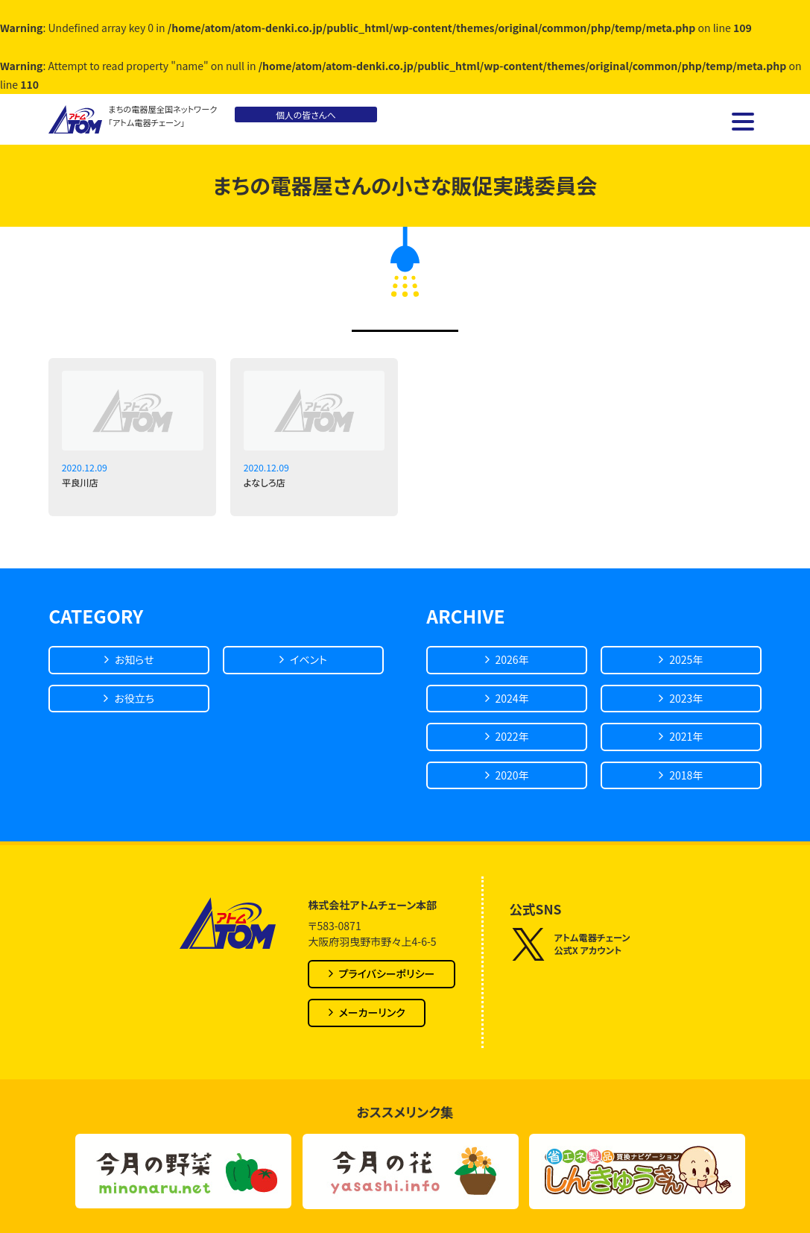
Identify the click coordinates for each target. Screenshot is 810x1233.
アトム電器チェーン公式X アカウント (570, 944)
